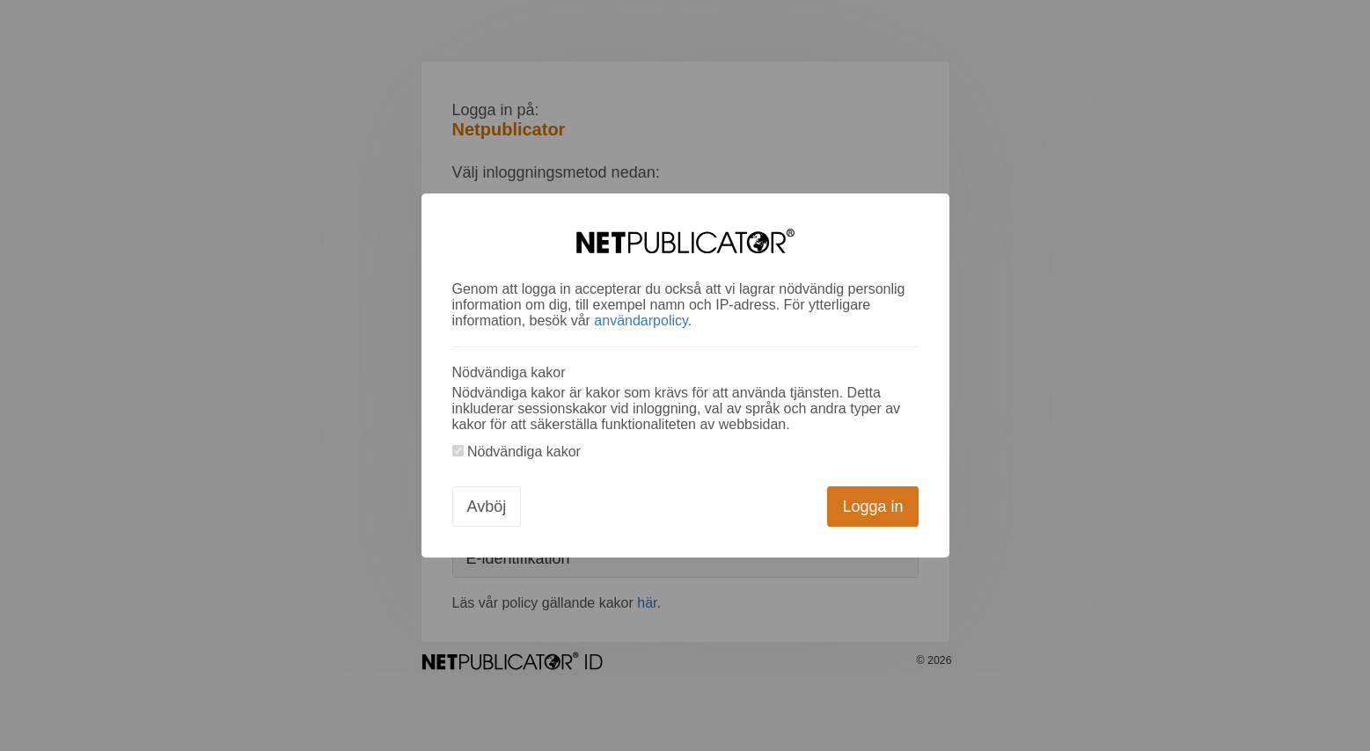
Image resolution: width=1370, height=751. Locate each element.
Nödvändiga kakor (516, 451)
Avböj (487, 506)
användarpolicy (640, 320)
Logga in (872, 506)
